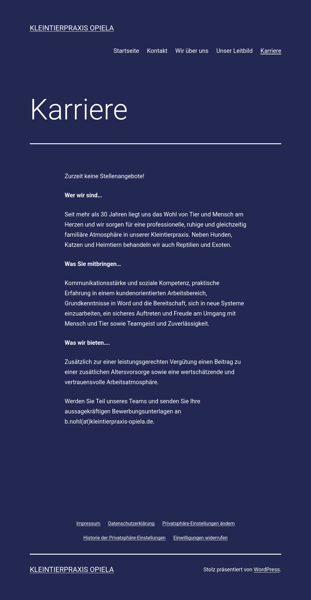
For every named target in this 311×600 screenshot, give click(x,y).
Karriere (270, 50)
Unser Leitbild (234, 50)
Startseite (126, 50)
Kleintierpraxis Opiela (72, 28)
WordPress (267, 569)
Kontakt (157, 50)
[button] (198, 523)
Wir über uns (192, 50)
